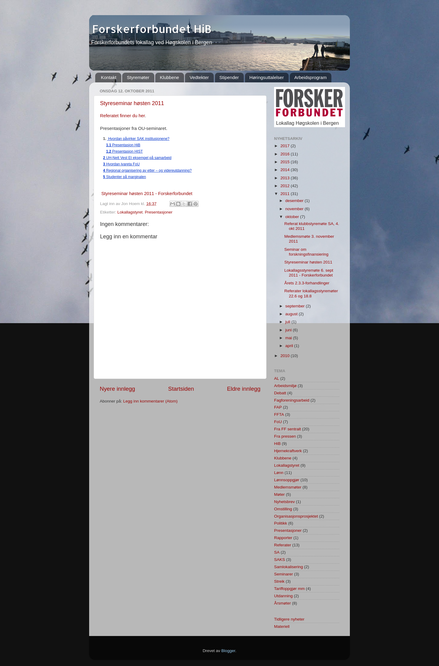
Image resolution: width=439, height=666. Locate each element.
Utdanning (283, 596)
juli (288, 322)
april (289, 345)
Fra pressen (285, 436)
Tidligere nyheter (289, 619)
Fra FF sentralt (287, 429)
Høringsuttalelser (267, 77)
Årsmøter (282, 603)
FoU (278, 421)
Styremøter (138, 77)
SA (277, 552)
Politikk (280, 523)
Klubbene (169, 77)
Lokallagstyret (129, 212)
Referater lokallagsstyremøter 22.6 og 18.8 (311, 293)
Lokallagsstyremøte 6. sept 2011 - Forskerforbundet (308, 272)
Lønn (278, 472)
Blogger (228, 650)
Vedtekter (199, 77)
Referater (282, 545)
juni (289, 330)
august (292, 314)
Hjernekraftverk (288, 451)
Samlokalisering (288, 567)
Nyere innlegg (117, 389)
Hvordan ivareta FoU (121, 164)
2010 (285, 355)
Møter (279, 494)
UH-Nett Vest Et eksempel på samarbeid (137, 158)
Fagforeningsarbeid (291, 400)
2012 (285, 186)
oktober (292, 216)
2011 (285, 193)
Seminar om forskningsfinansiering (306, 252)
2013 (285, 178)
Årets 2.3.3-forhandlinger (307, 283)
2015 (285, 162)
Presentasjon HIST (124, 151)
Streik (279, 581)
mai (289, 338)
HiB (277, 443)
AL (276, 378)
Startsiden (181, 389)
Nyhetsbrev (284, 501)
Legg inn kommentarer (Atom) (150, 401)
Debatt (280, 393)
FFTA (279, 414)
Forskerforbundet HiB (150, 29)
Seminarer (283, 574)
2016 (285, 154)
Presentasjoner (159, 212)
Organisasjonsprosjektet (296, 516)
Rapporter (283, 537)
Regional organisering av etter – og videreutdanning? (147, 170)
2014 (285, 169)
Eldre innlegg (243, 389)
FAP (278, 407)
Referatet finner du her (122, 115)
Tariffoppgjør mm (289, 588)
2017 (285, 146)
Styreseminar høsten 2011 (132, 103)
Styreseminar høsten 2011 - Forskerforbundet (146, 193)
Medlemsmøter (287, 487)
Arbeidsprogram (310, 77)
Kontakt (108, 77)
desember (295, 200)
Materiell (282, 626)
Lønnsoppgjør (286, 480)
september (295, 306)
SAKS (279, 559)
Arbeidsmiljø (285, 385)
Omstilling (283, 509)
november (295, 209)
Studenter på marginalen (124, 177)
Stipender (229, 77)
